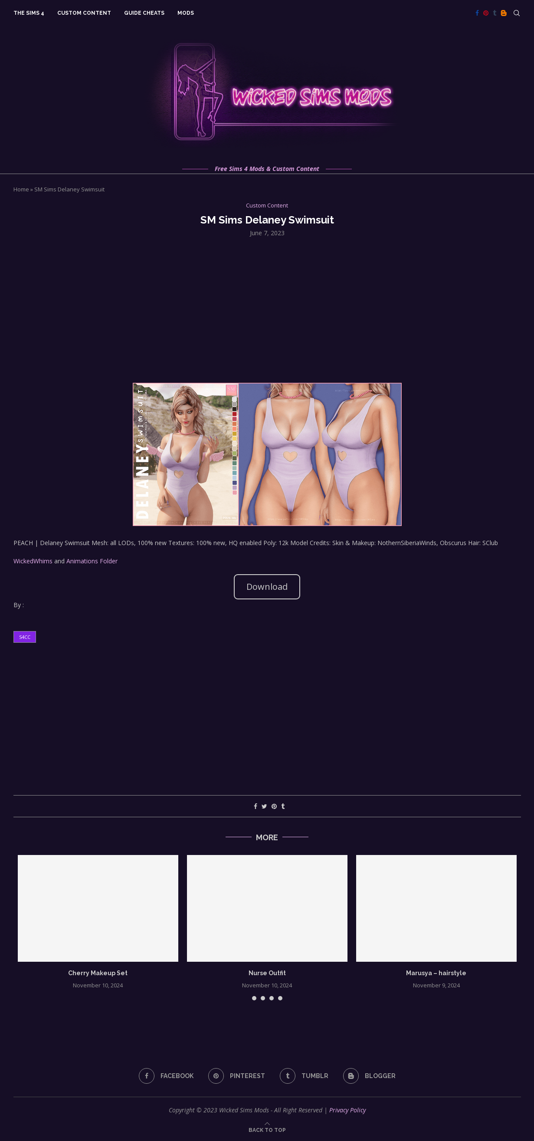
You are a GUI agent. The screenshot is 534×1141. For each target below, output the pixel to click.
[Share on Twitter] (264, 806)
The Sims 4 (28, 13)
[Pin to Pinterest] (274, 806)
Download (267, 586)
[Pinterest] (485, 13)
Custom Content (84, 13)
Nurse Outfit (267, 973)
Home (21, 189)
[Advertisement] (267, 309)
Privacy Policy (347, 1110)
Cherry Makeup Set (98, 973)
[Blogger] (504, 13)
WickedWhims (32, 561)
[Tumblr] (494, 13)
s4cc (24, 637)
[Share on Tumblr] (283, 806)
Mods (185, 13)
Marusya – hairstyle (436, 973)
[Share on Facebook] (255, 806)
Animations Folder (92, 561)
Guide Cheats (144, 13)
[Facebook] (477, 13)
